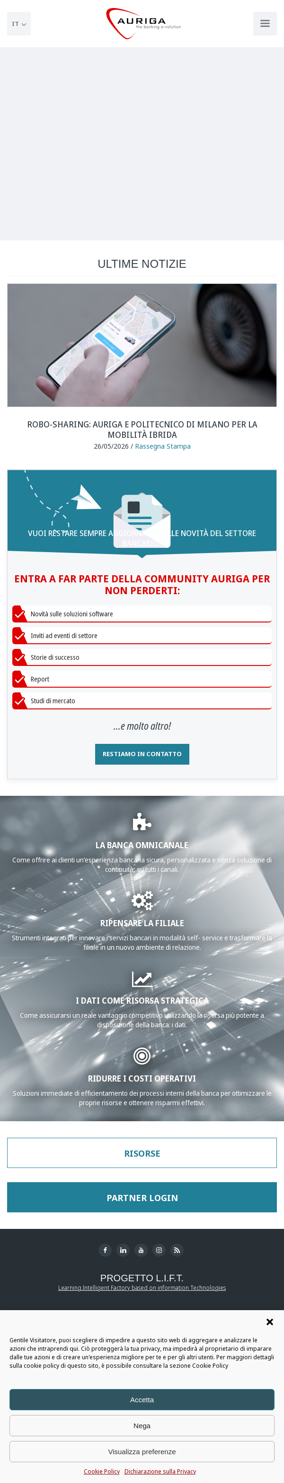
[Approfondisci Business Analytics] (142, 983)
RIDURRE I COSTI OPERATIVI (142, 1078)
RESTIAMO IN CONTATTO (142, 754)
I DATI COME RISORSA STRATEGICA (142, 1000)
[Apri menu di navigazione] (265, 23)
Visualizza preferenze (142, 1452)
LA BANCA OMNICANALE (142, 844)
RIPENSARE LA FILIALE (142, 922)
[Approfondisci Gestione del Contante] (142, 1060)
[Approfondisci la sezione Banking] (142, 827)
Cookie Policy (102, 1471)
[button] (270, 1322)
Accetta (142, 1400)
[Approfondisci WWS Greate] (142, 905)
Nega (142, 1426)
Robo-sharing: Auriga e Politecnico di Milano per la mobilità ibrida (142, 429)
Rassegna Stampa (163, 446)
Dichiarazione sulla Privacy (160, 1471)
